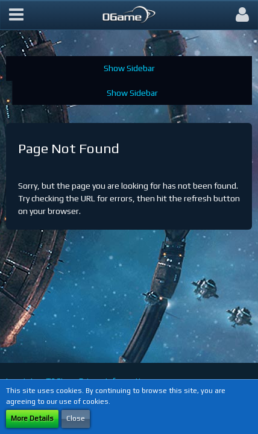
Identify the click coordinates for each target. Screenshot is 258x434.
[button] (16, 15)
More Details (32, 418)
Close (75, 418)
